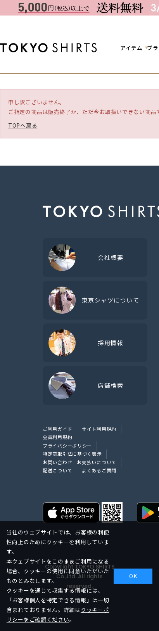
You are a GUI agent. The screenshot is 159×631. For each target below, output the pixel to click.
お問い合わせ (57, 462)
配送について (57, 470)
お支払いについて (96, 462)
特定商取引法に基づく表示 (72, 453)
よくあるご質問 (99, 470)
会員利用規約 (57, 437)
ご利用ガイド (57, 428)
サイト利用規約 (99, 428)
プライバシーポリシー (67, 445)
